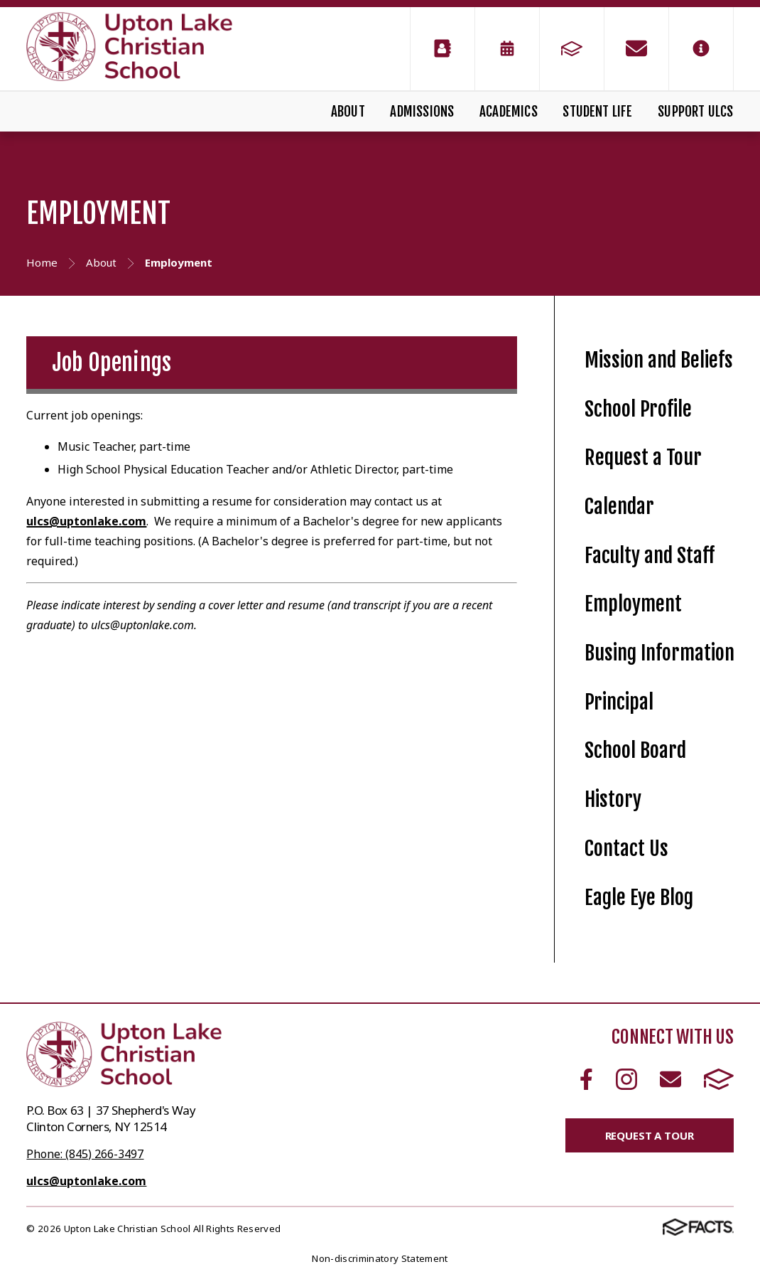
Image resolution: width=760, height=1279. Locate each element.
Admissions (422, 111)
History (613, 799)
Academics (508, 111)
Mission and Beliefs (659, 360)
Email (670, 1079)
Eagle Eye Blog (639, 897)
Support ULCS (695, 111)
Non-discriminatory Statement (379, 1258)
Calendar (619, 506)
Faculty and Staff (650, 555)
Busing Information (659, 653)
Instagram (626, 1079)
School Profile (638, 409)
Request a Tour (643, 457)
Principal (619, 702)
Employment (633, 604)
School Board (635, 750)
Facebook (586, 1079)
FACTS (719, 1079)
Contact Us (626, 848)
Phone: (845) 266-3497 (84, 1154)
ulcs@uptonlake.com (86, 521)
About (348, 111)
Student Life (597, 111)
